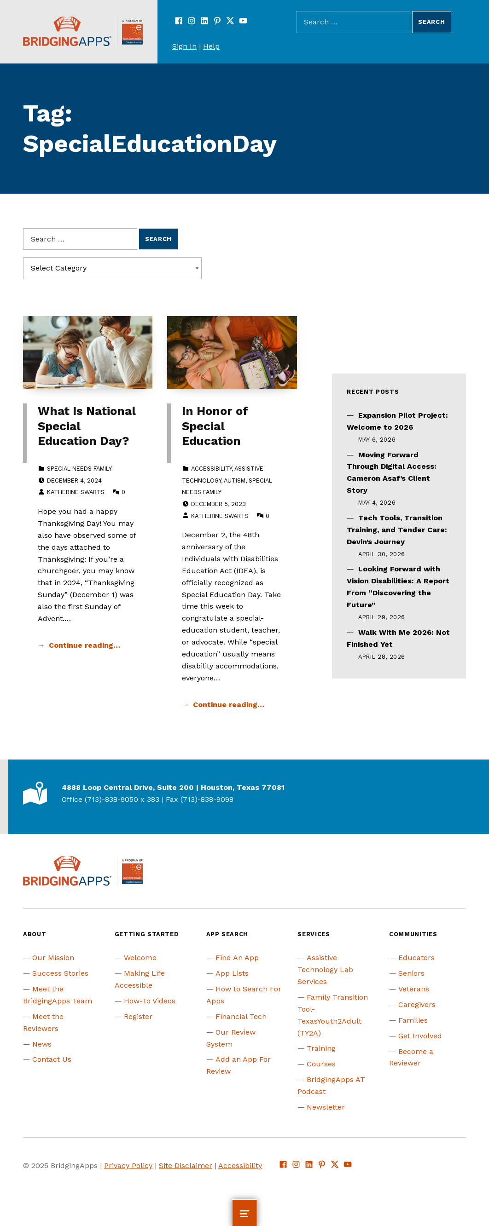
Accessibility (211, 468)
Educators (416, 957)
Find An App (237, 957)
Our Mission (53, 957)
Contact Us (51, 1059)
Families (413, 1020)
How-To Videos (149, 1000)
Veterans (413, 988)
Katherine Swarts (76, 492)
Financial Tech (241, 1016)
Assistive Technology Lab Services (325, 969)
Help (211, 46)
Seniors (411, 973)
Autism (234, 480)
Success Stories (60, 973)
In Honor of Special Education (215, 426)
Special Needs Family (79, 468)
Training (321, 1048)
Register (138, 1016)
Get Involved (420, 1035)
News (42, 1044)
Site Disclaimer (185, 1165)
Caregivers (417, 1004)
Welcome (140, 957)
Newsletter (326, 1107)
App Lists (232, 973)
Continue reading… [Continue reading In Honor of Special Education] (228, 704)
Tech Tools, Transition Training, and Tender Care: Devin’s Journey (397, 529)
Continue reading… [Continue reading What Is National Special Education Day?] (84, 645)
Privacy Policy (128, 1165)
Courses (321, 1063)
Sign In (184, 46)
